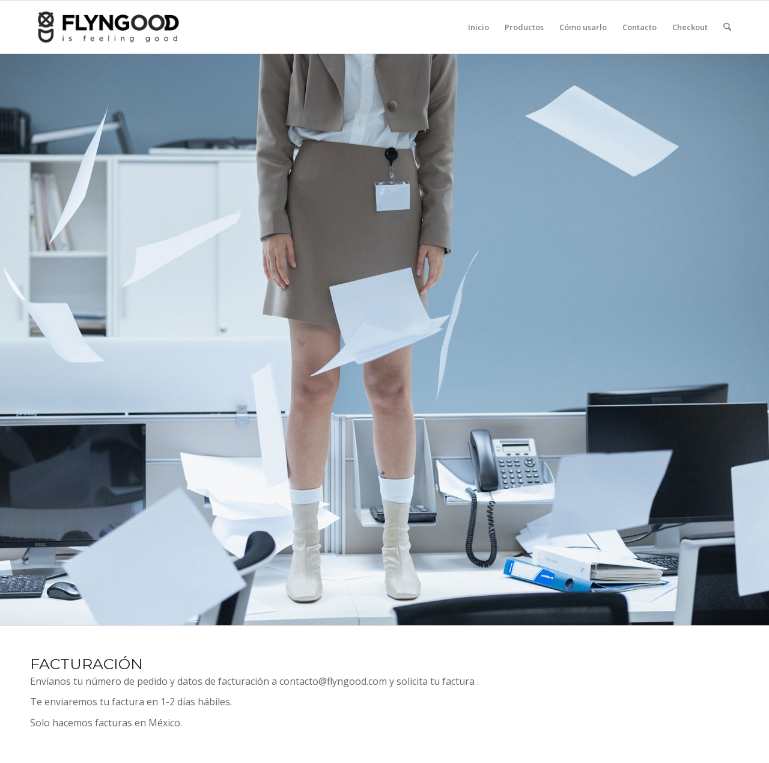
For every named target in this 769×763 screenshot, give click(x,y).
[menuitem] (478, 27)
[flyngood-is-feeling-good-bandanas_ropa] (127, 27)
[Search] (727, 27)
